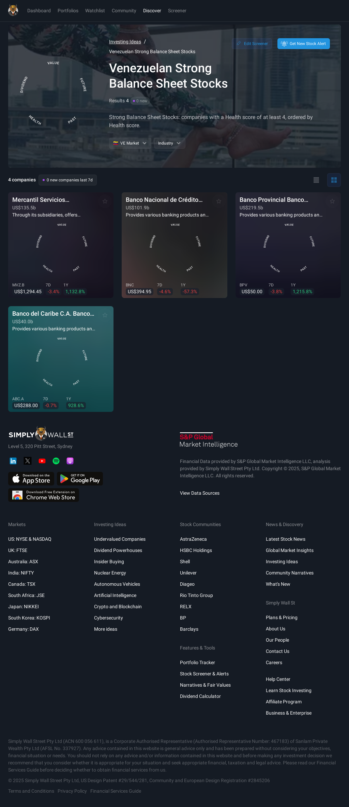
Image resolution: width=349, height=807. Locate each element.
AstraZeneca (193, 539)
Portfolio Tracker (197, 662)
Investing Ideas (125, 41)
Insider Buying (109, 561)
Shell (185, 561)
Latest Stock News (285, 539)
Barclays (189, 629)
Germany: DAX (23, 629)
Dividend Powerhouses (118, 550)
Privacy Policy (72, 791)
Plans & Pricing (282, 617)
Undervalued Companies (120, 539)
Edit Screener (251, 44)
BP (183, 618)
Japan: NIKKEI (23, 606)
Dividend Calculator (200, 696)
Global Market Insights (290, 550)
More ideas (105, 629)
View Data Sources (199, 493)
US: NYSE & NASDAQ (29, 539)
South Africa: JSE (26, 595)
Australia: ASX (23, 561)
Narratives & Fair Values (205, 685)
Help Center (278, 679)
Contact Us (277, 651)
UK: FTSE (17, 550)
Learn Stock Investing (289, 690)
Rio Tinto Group (196, 595)
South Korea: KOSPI (29, 618)
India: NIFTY (21, 573)
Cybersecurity (108, 618)
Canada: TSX (21, 584)
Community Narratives (290, 573)
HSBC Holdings (196, 550)
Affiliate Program (284, 701)
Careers (274, 662)
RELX (186, 606)
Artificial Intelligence (115, 595)
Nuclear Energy (110, 573)
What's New (278, 584)
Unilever (188, 573)
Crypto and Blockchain (118, 606)
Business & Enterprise (289, 713)
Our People (277, 640)
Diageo (187, 584)
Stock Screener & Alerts (204, 673)
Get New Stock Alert (303, 44)
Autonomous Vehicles (117, 584)
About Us (275, 628)
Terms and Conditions (31, 791)
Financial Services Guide (115, 791)
